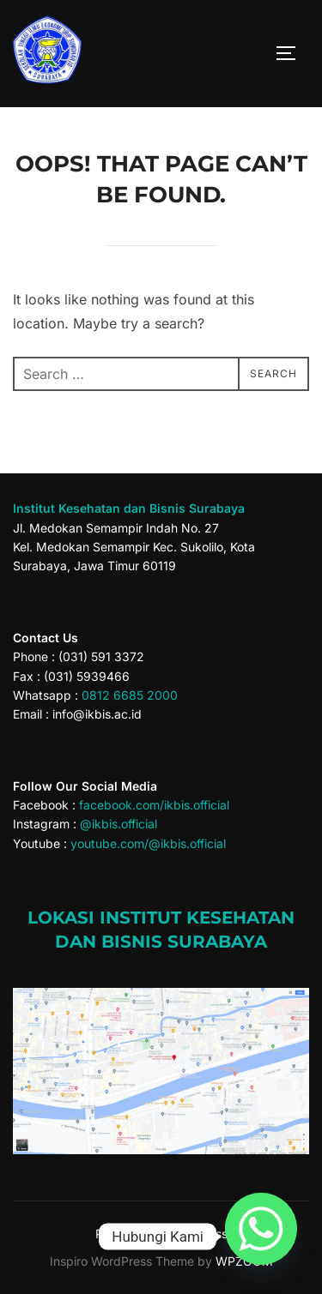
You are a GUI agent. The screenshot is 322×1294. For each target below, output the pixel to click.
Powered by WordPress (161, 1233)
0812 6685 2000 (130, 695)
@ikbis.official (118, 823)
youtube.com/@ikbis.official (148, 843)
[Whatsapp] (261, 1237)
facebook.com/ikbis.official (154, 804)
